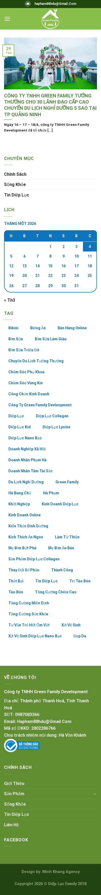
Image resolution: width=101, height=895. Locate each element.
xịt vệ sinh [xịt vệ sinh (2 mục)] (71, 625)
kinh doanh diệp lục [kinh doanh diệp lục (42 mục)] (60, 504)
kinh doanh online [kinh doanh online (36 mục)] (24, 515)
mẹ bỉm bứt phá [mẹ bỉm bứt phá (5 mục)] (22, 548)
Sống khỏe (15, 184)
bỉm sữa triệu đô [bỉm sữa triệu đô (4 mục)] (23, 350)
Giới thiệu (14, 783)
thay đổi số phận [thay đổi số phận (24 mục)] (23, 570)
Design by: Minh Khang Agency (51, 872)
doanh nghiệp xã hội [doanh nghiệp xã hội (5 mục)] (27, 449)
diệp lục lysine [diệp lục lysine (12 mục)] (56, 427)
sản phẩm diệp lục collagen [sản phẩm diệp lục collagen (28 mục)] (34, 559)
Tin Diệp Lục (16, 195)
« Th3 (9, 300)
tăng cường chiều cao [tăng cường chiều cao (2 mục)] (55, 592)
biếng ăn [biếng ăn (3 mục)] (38, 328)
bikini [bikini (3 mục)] (13, 328)
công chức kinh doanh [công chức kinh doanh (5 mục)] (28, 394)
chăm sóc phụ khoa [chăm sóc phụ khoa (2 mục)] (26, 372)
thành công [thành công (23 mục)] (62, 570)
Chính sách (15, 174)
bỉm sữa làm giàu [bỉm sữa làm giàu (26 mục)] (51, 339)
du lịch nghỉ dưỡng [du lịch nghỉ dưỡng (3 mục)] (26, 482)
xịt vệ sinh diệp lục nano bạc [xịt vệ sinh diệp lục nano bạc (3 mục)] (35, 636)
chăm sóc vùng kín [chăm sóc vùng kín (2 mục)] (25, 383)
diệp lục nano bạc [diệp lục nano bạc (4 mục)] (25, 438)
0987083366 (27, 714)
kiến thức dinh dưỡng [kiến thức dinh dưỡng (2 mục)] (28, 526)
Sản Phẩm (14, 793)
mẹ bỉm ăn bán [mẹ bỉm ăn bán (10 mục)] (61, 548)
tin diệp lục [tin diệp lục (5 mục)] (46, 581)
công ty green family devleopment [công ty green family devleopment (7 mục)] (40, 405)
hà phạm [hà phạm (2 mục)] (51, 493)
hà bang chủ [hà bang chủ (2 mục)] (19, 493)
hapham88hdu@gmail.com (44, 721)
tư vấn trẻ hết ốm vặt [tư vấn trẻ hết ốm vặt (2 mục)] (29, 625)
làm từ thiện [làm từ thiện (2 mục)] (67, 537)
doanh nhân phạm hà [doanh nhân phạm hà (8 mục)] (27, 460)
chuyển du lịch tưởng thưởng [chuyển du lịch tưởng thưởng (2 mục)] (36, 361)
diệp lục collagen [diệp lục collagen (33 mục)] (52, 416)
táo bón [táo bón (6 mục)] (15, 592)
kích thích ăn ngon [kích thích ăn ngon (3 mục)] (25, 537)
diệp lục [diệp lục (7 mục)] (16, 416)
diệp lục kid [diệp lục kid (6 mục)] (19, 427)
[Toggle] (95, 794)
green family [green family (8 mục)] (67, 482)
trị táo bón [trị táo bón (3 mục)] (79, 581)
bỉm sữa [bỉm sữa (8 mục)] (15, 339)
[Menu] (7, 18)
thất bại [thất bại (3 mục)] (15, 581)
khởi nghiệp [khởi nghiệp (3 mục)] (19, 504)
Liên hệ (11, 824)
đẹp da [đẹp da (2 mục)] (80, 636)
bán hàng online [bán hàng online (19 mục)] (72, 328)
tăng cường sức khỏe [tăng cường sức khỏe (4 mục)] (28, 614)
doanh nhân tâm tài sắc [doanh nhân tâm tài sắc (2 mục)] (30, 471)
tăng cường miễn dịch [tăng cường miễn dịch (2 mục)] (28, 603)
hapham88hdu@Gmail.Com (55, 4)
